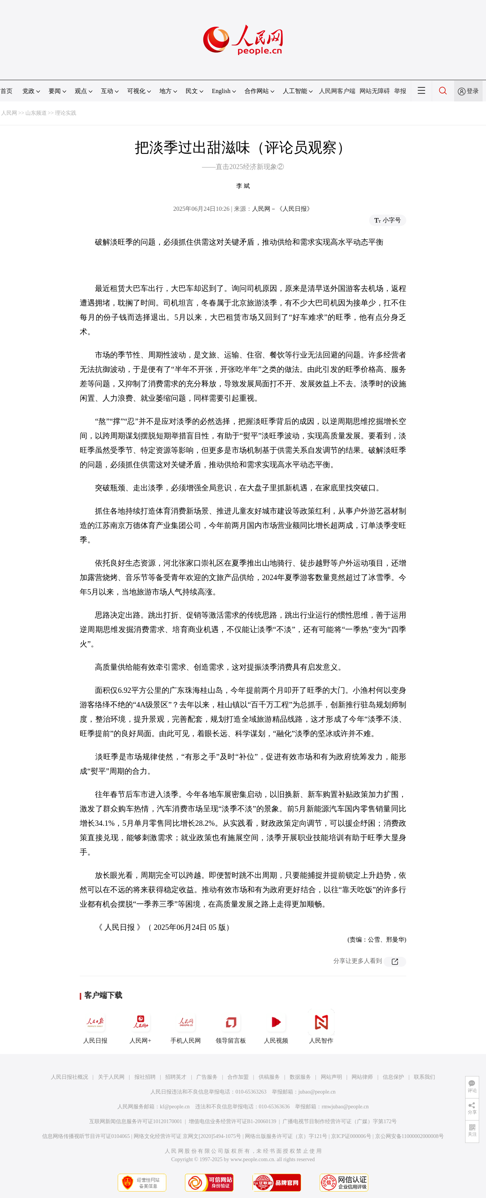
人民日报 (95, 1026)
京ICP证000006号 (351, 1136)
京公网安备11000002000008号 (409, 1136)
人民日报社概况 (69, 1077)
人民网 (9, 113)
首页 (6, 91)
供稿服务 (269, 1077)
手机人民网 (185, 1026)
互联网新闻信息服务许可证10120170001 (135, 1121)
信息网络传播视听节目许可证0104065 (86, 1136)
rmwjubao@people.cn (345, 1106)
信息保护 (393, 1077)
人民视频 (276, 1026)
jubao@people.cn (317, 1092)
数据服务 (300, 1077)
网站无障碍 (375, 91)
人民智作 (321, 1026)
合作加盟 (238, 1077)
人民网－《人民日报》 (282, 208)
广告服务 (207, 1077)
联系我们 (424, 1077)
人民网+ (140, 1026)
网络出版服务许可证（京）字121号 (286, 1136)
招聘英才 (175, 1077)
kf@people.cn (175, 1106)
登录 (473, 91)
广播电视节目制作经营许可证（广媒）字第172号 (339, 1121)
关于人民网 (111, 1077)
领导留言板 (231, 1026)
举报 (400, 91)
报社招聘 (145, 1077)
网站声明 (331, 1077)
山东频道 (36, 113)
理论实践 (65, 113)
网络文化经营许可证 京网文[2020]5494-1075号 (187, 1136)
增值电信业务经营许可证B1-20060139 (232, 1121)
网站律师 (362, 1077)
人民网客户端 (337, 91)
